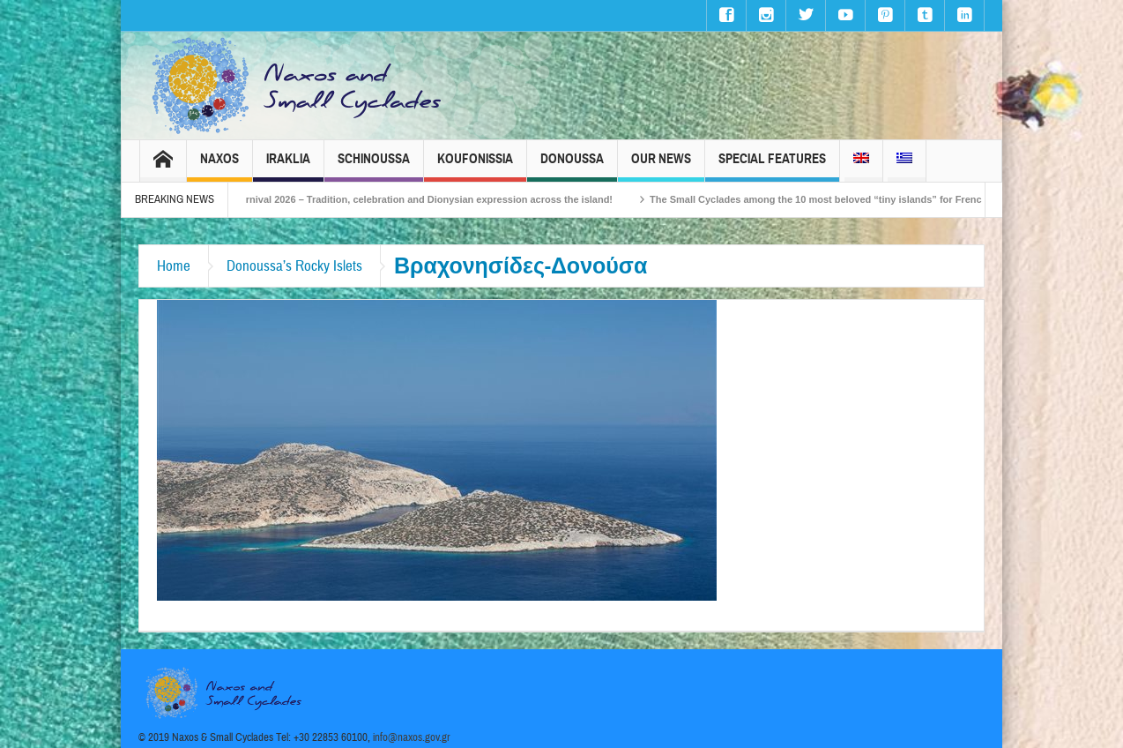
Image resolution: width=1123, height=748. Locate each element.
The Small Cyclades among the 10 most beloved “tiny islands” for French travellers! (855, 199)
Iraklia (288, 166)
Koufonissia (475, 166)
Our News (661, 166)
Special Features (772, 166)
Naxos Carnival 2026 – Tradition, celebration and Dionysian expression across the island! (419, 199)
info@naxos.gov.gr (411, 737)
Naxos (219, 166)
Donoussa (572, 166)
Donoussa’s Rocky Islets (294, 266)
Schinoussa (373, 166)
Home (173, 266)
